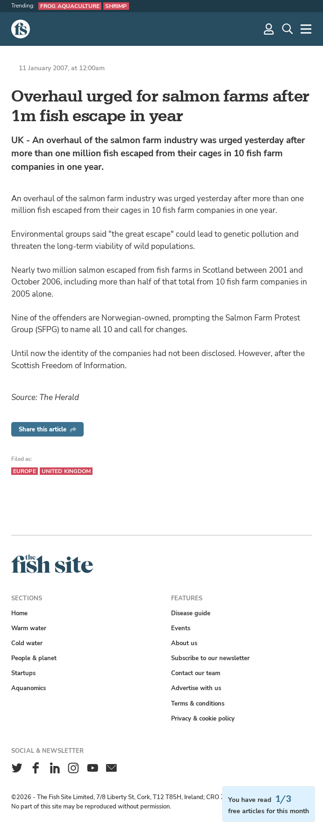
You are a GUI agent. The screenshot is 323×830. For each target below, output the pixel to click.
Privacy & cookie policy (203, 718)
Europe (24, 471)
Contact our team (195, 673)
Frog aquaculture (70, 6)
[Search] (287, 29)
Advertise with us (196, 688)
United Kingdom (66, 471)
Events (180, 628)
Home (19, 613)
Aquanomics (28, 688)
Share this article (47, 429)
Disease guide (190, 613)
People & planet (34, 658)
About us (184, 643)
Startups (23, 673)
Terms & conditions (197, 703)
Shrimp (116, 6)
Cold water (27, 643)
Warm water (28, 628)
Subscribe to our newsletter (210, 658)
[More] (306, 29)
